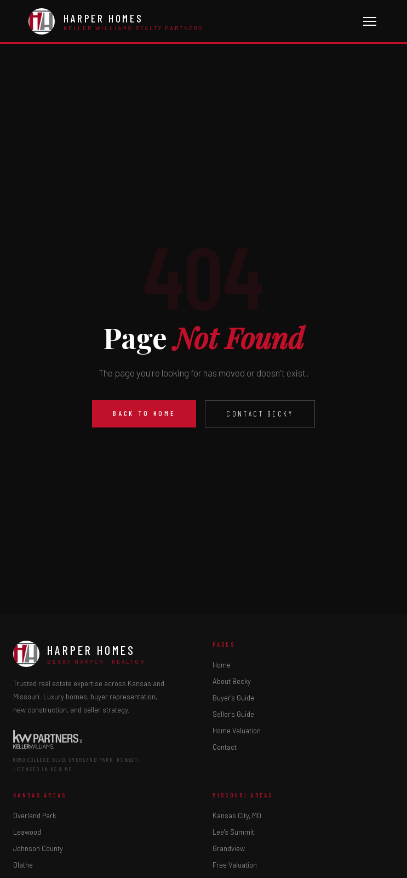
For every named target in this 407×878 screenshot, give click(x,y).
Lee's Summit (233, 832)
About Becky (232, 681)
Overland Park (34, 815)
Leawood (27, 832)
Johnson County (38, 848)
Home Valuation (237, 730)
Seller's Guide (233, 714)
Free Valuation (235, 864)
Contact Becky (259, 413)
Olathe (23, 864)
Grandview (229, 848)
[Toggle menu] (370, 21)
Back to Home (144, 413)
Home (222, 664)
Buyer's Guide (233, 697)
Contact (225, 747)
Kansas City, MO (237, 815)
